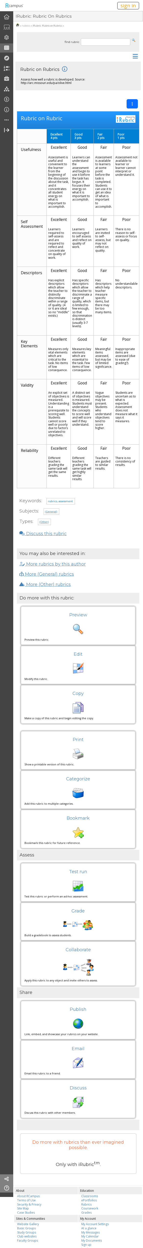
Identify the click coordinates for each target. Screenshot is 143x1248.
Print (78, 739)
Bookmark (78, 818)
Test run (78, 871)
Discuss (78, 1088)
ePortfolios (89, 1200)
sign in (128, 5)
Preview (78, 615)
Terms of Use (26, 1200)
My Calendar (90, 1236)
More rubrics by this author (52, 564)
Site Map (23, 1208)
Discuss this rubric (43, 533)
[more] (6, 120)
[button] (134, 40)
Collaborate (78, 949)
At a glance (88, 1228)
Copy (78, 693)
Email (78, 1048)
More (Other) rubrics (45, 584)
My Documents (91, 1240)
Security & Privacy (29, 1204)
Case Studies (26, 1212)
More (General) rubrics (46, 574)
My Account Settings (95, 1224)
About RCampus (28, 1196)
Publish (78, 1009)
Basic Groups (26, 1228)
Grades (86, 1212)
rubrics (26, 25)
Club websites (26, 1236)
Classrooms (89, 1196)
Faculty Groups (27, 1240)
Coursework (89, 1208)
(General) (51, 511)
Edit (78, 654)
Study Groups (26, 1232)
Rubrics (86, 1204)
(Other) (44, 522)
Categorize (78, 779)
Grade (78, 911)
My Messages (90, 1232)
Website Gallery (28, 1224)
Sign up (86, 1245)
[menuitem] (6, 17)
